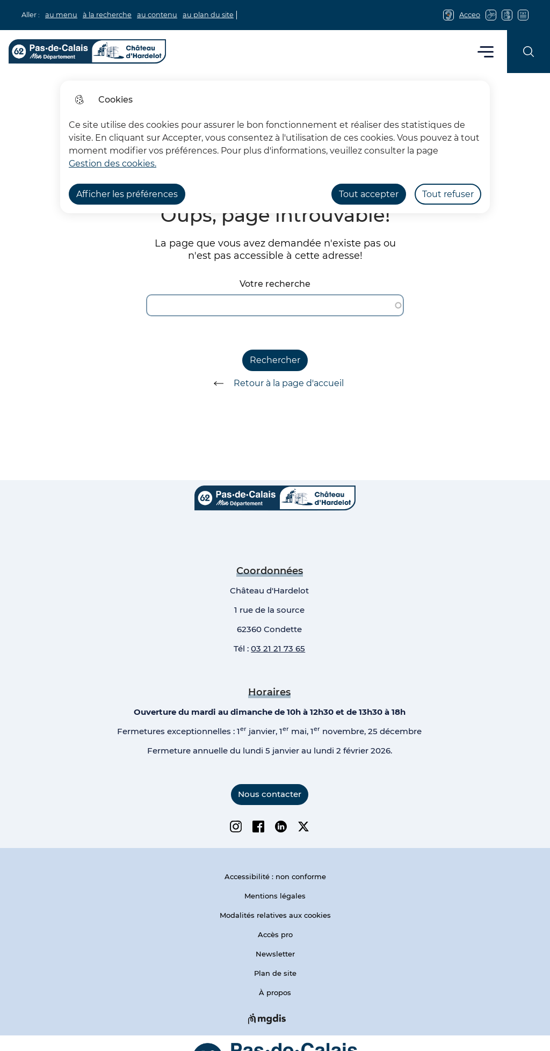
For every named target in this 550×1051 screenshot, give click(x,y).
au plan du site (208, 15)
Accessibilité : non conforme (275, 876)
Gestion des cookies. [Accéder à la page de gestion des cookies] (112, 163)
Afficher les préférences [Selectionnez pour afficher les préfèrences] (127, 194)
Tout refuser (448, 194)
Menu (485, 51)
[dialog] (275, 147)
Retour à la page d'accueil (275, 383)
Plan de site (275, 973)
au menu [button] (61, 15)
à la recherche (107, 15)
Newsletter (275, 953)
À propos (275, 992)
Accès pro (275, 934)
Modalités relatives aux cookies (275, 915)
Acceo (469, 15)
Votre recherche (275, 284)
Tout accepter (369, 194)
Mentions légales (275, 895)
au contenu (157, 15)
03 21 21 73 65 (278, 648)
